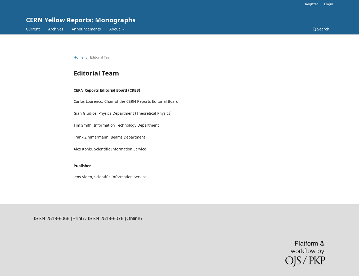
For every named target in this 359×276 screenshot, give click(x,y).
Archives (55, 29)
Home (78, 57)
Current (33, 29)
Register (311, 4)
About (115, 29)
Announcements (86, 29)
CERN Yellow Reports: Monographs (81, 19)
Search (321, 29)
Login (328, 4)
